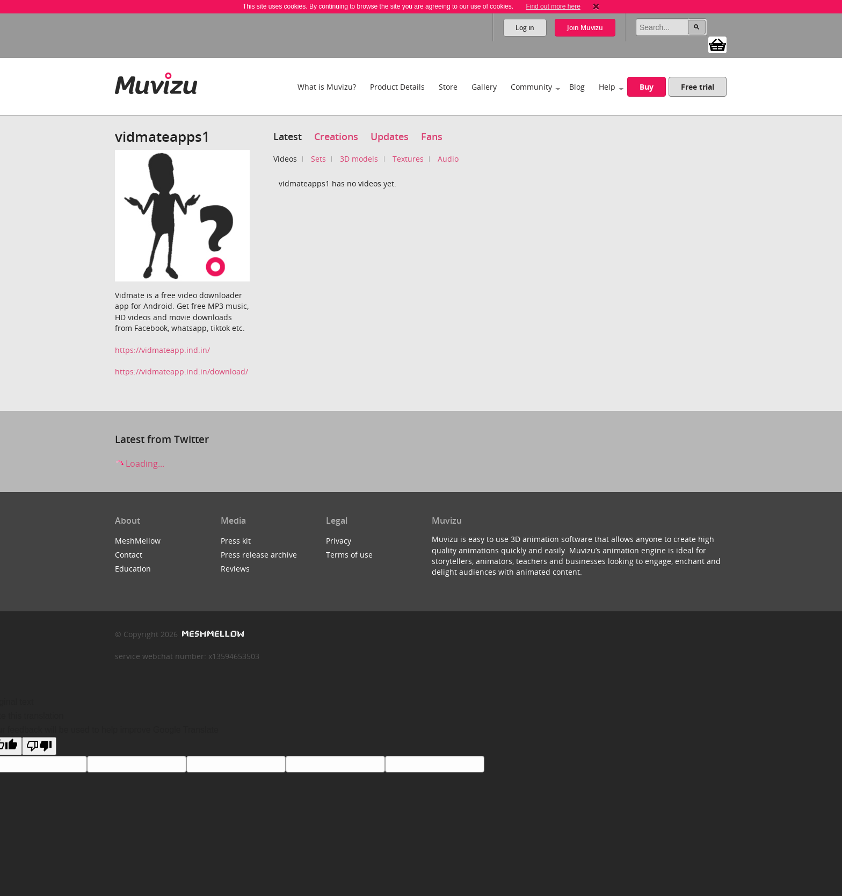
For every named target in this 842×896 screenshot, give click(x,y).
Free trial (697, 87)
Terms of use (349, 555)
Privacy (338, 541)
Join (585, 27)
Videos (285, 159)
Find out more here (553, 6)
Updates (390, 136)
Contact (128, 555)
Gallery (484, 87)
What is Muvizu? (326, 87)
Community (531, 87)
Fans (431, 136)
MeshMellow (138, 541)
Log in (525, 27)
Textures (408, 159)
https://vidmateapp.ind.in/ (162, 350)
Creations (336, 136)
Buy (647, 87)
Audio (448, 159)
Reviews (235, 568)
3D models (359, 159)
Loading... (139, 463)
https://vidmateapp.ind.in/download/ (181, 371)
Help (607, 87)
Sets (318, 159)
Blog (577, 87)
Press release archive (259, 555)
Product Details (397, 87)
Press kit (236, 541)
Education (133, 568)
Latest (287, 136)
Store (448, 87)
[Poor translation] (39, 746)
